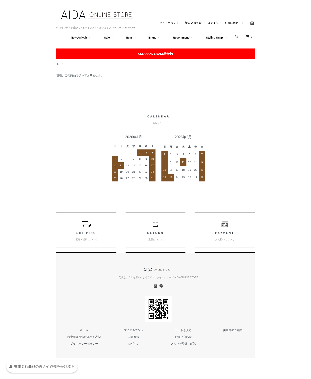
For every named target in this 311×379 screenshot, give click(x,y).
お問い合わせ (183, 336)
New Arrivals (79, 37)
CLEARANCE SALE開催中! (155, 53)
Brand (152, 37)
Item (129, 37)
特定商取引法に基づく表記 (84, 336)
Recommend (181, 37)
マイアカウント (169, 22)
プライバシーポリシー (84, 343)
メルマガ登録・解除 (183, 343)
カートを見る (183, 330)
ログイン (213, 22)
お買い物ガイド (234, 22)
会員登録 (133, 336)
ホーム (59, 64)
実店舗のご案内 (233, 330)
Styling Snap (214, 37)
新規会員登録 (193, 22)
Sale (107, 37)
